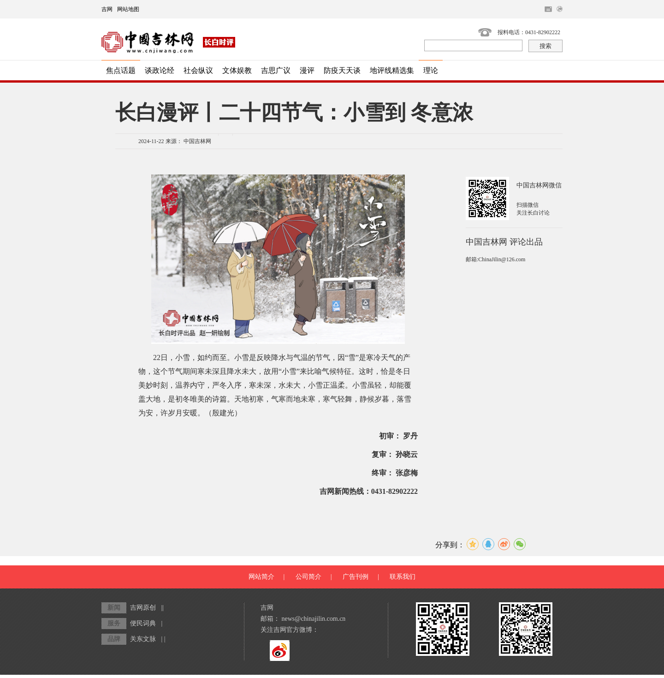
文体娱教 (237, 70)
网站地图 (128, 9)
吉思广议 (275, 70)
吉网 (107, 9)
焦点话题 (121, 70)
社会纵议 (198, 70)
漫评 (307, 70)
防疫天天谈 (342, 70)
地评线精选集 (392, 70)
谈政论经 (159, 70)
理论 (430, 70)
